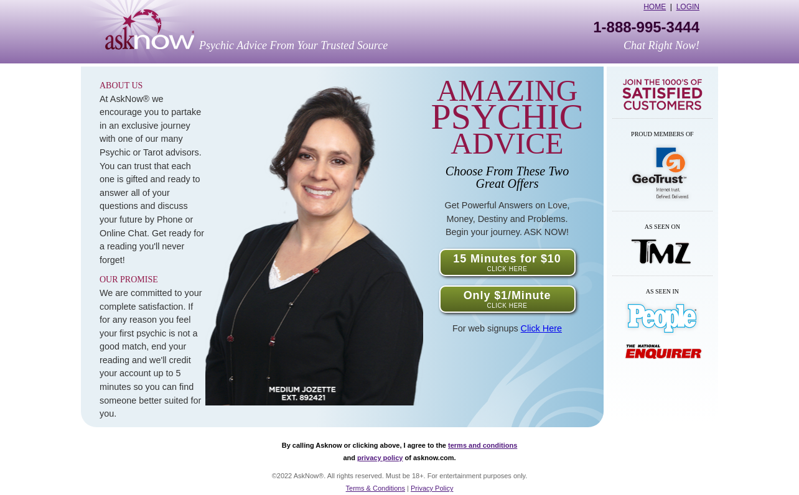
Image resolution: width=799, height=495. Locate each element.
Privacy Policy (432, 488)
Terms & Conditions (375, 488)
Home (654, 6)
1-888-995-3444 (646, 27)
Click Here (541, 328)
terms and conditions (482, 445)
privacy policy (380, 457)
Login (687, 6)
